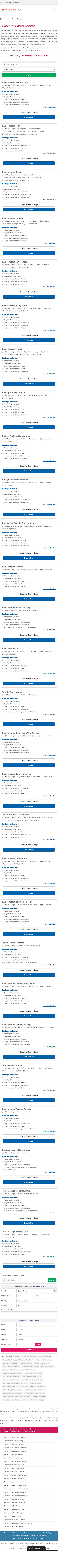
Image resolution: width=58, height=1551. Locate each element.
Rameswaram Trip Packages (13, 1516)
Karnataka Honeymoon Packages (12, 1373)
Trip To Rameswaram (12, 1065)
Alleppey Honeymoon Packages (32, 1376)
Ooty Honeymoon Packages (11, 1383)
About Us (3, 1543)
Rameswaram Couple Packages (14, 1454)
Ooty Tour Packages (26, 1363)
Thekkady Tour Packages (44, 1360)
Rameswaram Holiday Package (16, 608)
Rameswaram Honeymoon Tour (17, 902)
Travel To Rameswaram (13, 943)
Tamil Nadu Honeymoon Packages (32, 1380)
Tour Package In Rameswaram (16, 1191)
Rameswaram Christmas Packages (15, 1447)
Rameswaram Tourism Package (17, 1025)
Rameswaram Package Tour (15, 858)
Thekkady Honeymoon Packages (12, 1396)
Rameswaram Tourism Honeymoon (18, 984)
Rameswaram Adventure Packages (15, 1437)
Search (29, 75)
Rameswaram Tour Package (15, 82)
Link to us (42, 1543)
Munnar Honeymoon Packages (33, 1373)
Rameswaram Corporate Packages (15, 1451)
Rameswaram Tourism (12, 349)
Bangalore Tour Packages (10, 1363)
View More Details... (49, 107)
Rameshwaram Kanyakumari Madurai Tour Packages (29, 1535)
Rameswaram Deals (27, 1429)
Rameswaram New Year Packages (15, 1482)
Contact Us (28, 1543)
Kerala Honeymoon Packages (11, 1380)
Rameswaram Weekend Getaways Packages (18, 1523)
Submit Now (29, 1350)
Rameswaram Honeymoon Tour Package (21, 733)
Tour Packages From (31, 1431)
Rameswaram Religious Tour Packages (16, 1489)
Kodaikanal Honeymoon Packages (35, 1386)
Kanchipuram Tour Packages (11, 1370)
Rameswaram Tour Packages (30, 1366)
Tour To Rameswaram (12, 692)
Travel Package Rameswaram (16, 815)
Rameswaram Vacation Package (17, 1109)
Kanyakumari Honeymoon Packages (34, 1390)
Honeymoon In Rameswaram (15, 480)
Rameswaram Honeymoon (14, 305)
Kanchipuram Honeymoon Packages (33, 1400)
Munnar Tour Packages (13, 1356)
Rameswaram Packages (8, 1429)
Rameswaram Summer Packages (14, 1502)
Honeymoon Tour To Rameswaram (18, 523)
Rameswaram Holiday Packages (14, 1471)
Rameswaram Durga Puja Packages (15, 1461)
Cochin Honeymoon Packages (11, 1376)
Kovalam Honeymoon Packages (12, 1390)
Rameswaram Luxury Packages (14, 1478)
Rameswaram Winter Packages (14, 1526)
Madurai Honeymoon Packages (12, 1400)
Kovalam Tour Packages (10, 1360)
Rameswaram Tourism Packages (14, 1509)
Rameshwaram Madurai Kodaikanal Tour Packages (29, 1538)
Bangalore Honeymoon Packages (12, 1393)
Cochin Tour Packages (28, 1356)
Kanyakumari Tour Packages (11, 1366)
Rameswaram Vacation (12, 567)
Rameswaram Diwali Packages (13, 1458)
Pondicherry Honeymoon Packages (31, 1383)
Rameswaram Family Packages (14, 1465)
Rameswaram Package (12, 218)
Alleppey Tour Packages (44, 1356)
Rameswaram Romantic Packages (15, 1492)
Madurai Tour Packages (48, 1366)
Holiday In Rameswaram (13, 392)
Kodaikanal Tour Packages (41, 1363)
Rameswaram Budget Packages (14, 1441)
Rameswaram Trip (10, 649)
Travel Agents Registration (15, 1543)
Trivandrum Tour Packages (27, 1360)
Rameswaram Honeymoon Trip (16, 774)
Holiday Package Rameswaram (16, 436)
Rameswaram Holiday (12, 172)
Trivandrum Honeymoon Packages (34, 1393)
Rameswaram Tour (11, 126)
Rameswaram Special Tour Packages (16, 1495)
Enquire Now (29, 117)
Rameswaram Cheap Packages (14, 1444)
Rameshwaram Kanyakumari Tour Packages (38, 1533)
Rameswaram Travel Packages (14, 1513)
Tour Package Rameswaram (15, 1232)
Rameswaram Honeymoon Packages (35, 1396)
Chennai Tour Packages (28, 1370)
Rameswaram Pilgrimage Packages (15, 1485)
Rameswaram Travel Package (16, 262)
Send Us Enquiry (51, 1543)
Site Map (35, 1543)
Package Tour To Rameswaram (16, 1150)
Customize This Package (29, 112)
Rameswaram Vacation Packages (14, 1520)
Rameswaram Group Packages (14, 1468)
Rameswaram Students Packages (14, 1499)
